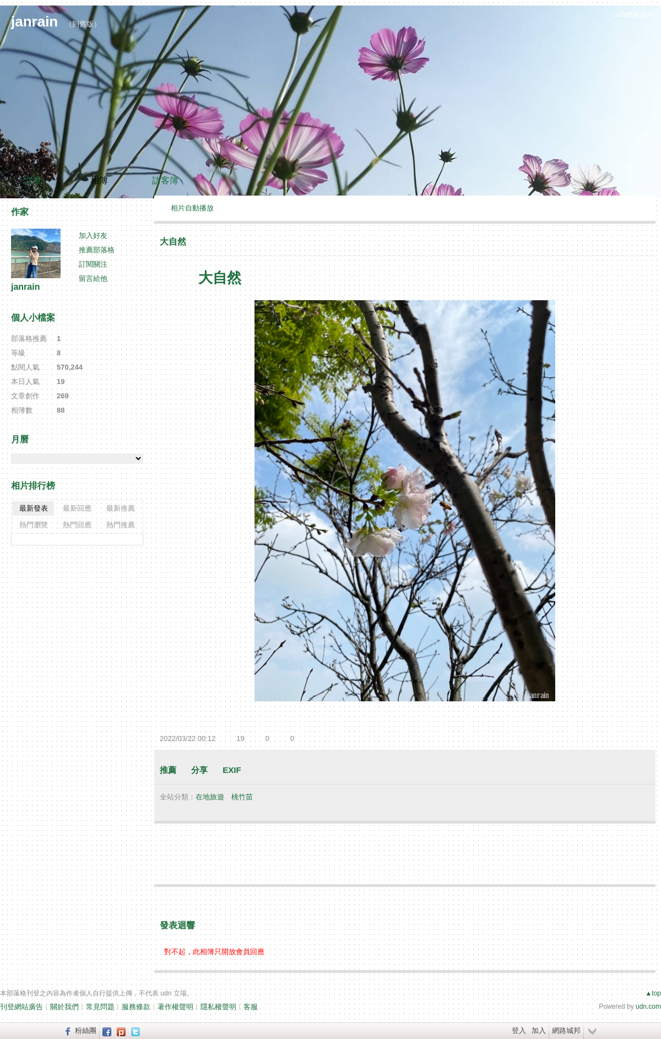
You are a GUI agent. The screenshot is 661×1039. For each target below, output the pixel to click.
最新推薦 (120, 508)
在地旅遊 (210, 797)
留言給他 (93, 278)
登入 (519, 1030)
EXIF (232, 770)
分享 (199, 770)
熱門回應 (77, 525)
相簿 (99, 180)
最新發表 (33, 508)
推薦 (168, 770)
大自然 (173, 241)
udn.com (648, 1006)
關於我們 (64, 1007)
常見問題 (100, 1007)
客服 (250, 1007)
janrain (34, 21)
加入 (539, 1030)
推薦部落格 (97, 250)
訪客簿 (165, 180)
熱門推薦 (120, 525)
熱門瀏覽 (33, 525)
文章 (33, 180)
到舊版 (83, 24)
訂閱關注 (93, 264)
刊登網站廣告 (21, 1007)
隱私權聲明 (218, 1007)
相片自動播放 (192, 208)
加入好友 (93, 235)
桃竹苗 (242, 797)
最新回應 (77, 508)
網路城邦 (566, 1030)
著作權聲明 (175, 1007)
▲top (653, 993)
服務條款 (136, 1007)
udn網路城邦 (633, 14)
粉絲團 (85, 1030)
